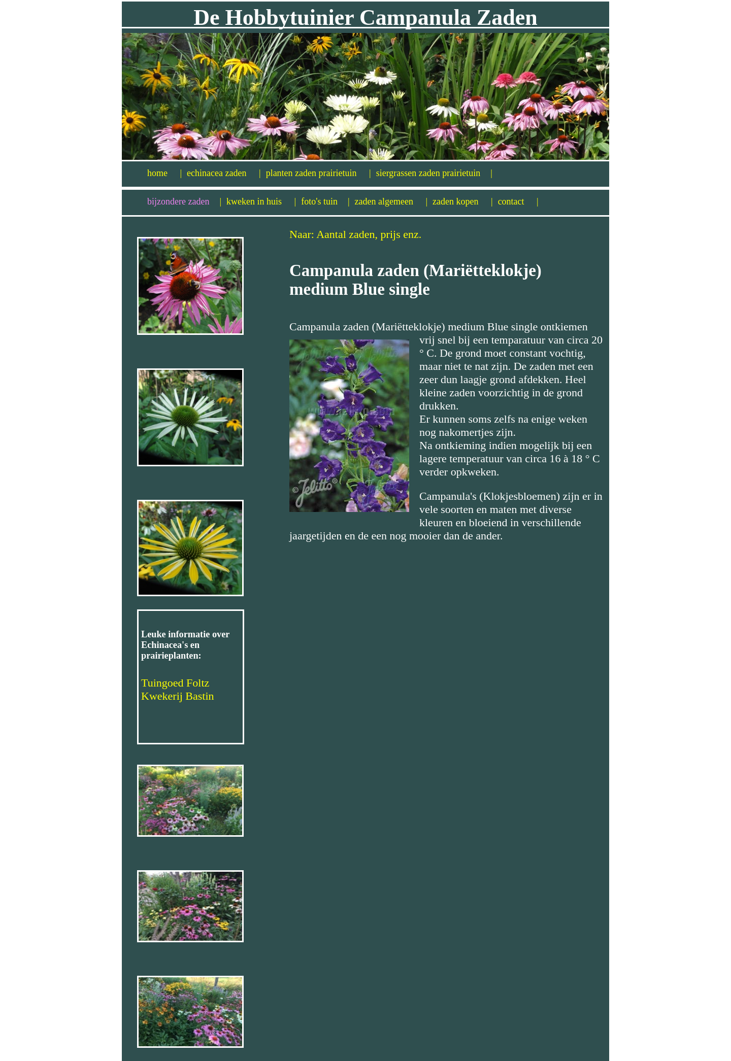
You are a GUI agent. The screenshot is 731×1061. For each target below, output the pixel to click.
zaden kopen (463, 201)
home (164, 173)
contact (518, 201)
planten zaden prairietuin (318, 173)
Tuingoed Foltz (175, 682)
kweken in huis (261, 201)
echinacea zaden (224, 173)
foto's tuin (325, 201)
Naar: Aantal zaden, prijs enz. (355, 234)
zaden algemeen (391, 201)
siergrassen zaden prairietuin (434, 173)
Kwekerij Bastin (177, 696)
